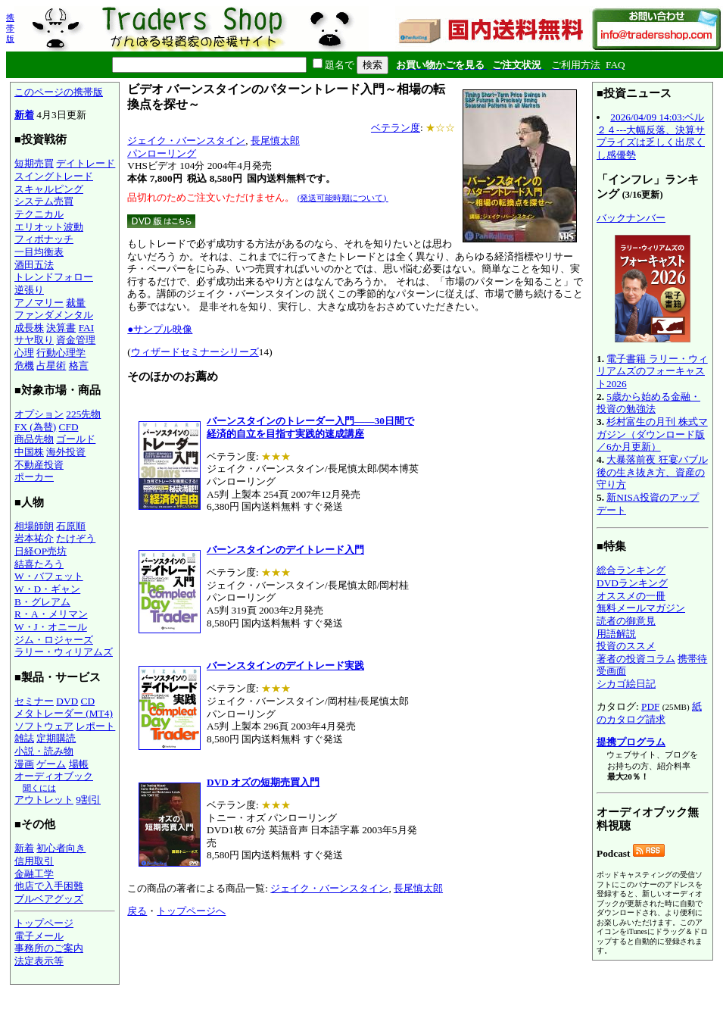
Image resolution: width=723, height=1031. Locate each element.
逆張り (29, 289)
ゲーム (51, 764)
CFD (69, 427)
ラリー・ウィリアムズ (63, 652)
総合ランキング (631, 570)
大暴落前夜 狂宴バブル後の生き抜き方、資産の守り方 (652, 472)
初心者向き (61, 848)
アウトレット (43, 799)
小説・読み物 (43, 751)
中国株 (29, 452)
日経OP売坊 (40, 551)
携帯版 (10, 28)
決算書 (61, 327)
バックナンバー (631, 217)
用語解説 (616, 633)
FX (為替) (35, 427)
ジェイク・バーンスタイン (186, 140)
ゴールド (75, 439)
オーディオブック (53, 776)
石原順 (71, 526)
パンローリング (161, 153)
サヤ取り (34, 339)
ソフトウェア (43, 726)
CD (88, 701)
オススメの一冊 (631, 595)
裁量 (76, 302)
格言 (79, 365)
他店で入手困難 (48, 886)
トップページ (43, 923)
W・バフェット (48, 576)
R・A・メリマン (51, 614)
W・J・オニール (50, 627)
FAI (87, 327)
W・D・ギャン (47, 589)
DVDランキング (632, 583)
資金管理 (75, 339)
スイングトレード (53, 176)
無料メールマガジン (641, 608)
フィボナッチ (43, 239)
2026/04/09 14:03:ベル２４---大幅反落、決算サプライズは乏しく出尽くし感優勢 (651, 136)
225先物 (83, 414)
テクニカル (39, 214)
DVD (67, 701)
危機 (24, 365)
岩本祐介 (34, 538)
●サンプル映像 (159, 329)
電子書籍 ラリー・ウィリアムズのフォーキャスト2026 (652, 371)
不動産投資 (39, 464)
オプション (39, 414)
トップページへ (191, 911)
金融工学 (34, 873)
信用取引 (34, 861)
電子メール (39, 936)
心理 (24, 352)
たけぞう (75, 538)
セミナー (34, 701)
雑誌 (24, 738)
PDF (650, 706)
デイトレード (85, 163)
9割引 (88, 799)
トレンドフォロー (53, 277)
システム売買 (43, 201)
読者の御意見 (626, 620)
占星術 (51, 365)
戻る (137, 911)
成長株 (29, 327)
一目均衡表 (39, 252)
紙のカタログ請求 (649, 713)
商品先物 (34, 439)
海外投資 (66, 452)
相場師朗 (34, 526)
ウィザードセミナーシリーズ (195, 352)
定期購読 (56, 738)
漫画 (24, 764)
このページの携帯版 (58, 92)
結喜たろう (39, 564)
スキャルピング (48, 189)
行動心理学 (61, 352)
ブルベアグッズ (48, 898)
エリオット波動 (48, 227)
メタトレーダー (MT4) (63, 713)
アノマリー (39, 302)
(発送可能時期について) (343, 197)
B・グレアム (42, 602)
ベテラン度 (395, 127)
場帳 (79, 764)
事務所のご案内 (48, 948)
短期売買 (34, 163)
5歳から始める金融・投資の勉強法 (648, 403)
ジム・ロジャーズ (53, 639)
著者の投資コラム (636, 658)
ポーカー (34, 477)
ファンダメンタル (53, 314)
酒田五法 (34, 264)
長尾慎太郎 (275, 140)
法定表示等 (39, 961)
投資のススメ (626, 645)
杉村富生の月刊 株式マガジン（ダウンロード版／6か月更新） (652, 434)
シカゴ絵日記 (626, 683)
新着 (24, 114)
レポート (95, 726)
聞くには (39, 787)
